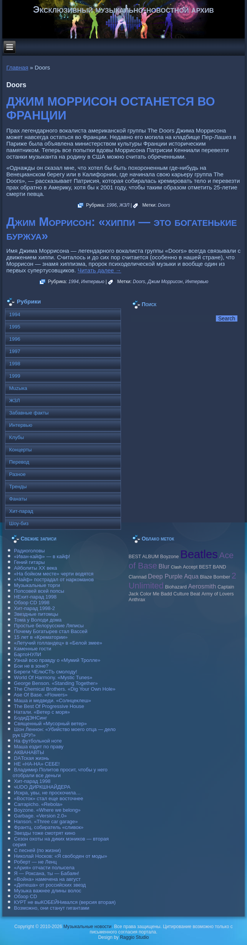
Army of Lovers (217, 594)
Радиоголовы (29, 551)
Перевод (19, 462)
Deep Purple (165, 576)
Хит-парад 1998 (32, 781)
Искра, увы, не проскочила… (47, 793)
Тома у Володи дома (37, 620)
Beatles (199, 554)
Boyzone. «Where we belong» (47, 810)
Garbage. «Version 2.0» (40, 816)
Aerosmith (202, 586)
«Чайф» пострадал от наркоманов (54, 579)
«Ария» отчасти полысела (44, 867)
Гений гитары (29, 562)
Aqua (191, 576)
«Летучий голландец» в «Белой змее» (58, 643)
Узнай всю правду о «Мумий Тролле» (57, 660)
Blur (164, 566)
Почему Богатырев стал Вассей (50, 631)
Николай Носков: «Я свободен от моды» (60, 856)
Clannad (138, 577)
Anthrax (137, 599)
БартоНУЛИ (27, 654)
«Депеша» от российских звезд (50, 885)
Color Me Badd (156, 594)
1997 (14, 351)
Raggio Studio (134, 937)
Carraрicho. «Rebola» (38, 804)
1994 (73, 281)
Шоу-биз (19, 523)
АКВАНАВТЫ (29, 752)
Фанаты (18, 499)
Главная (17, 67)
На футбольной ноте (37, 741)
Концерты (20, 450)
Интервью (92, 281)
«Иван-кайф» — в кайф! (42, 556)
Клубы (16, 437)
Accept (190, 567)
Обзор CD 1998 (31, 602)
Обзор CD (25, 896)
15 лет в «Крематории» (41, 637)
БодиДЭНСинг (30, 718)
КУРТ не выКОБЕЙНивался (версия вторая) (65, 902)
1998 (14, 363)
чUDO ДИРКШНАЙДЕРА (42, 787)
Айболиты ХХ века (35, 568)
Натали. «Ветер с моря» (42, 712)
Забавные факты (29, 413)
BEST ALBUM (144, 556)
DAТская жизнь (31, 758)
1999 (14, 376)
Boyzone (169, 556)
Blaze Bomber (215, 577)
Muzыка (18, 388)
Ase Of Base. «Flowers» (41, 695)
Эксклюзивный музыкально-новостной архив (123, 9)
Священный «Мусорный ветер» (50, 723)
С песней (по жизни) (37, 850)
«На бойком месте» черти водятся (53, 574)
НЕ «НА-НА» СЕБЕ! (37, 764)
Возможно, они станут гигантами (51, 908)
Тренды (18, 486)
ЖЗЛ (124, 205)
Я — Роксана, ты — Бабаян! (46, 873)
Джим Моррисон (165, 281)
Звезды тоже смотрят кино (44, 833)
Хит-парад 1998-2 (34, 608)
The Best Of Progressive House (49, 706)
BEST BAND (212, 567)
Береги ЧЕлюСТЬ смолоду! (45, 672)
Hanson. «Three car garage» (46, 821)
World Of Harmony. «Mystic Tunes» (53, 677)
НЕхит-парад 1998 (35, 597)
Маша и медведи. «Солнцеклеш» (52, 700)
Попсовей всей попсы (39, 591)
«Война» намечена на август (47, 879)
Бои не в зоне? (31, 666)
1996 (111, 205)
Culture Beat (186, 594)
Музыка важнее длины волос (47, 891)
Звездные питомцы (36, 614)
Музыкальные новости (87, 926)
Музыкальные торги (37, 585)
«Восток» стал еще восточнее (48, 798)
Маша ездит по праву (38, 746)
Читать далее (99, 270)
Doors (164, 205)
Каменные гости (32, 649)
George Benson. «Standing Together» (56, 683)
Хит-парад (21, 511)
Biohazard (176, 587)
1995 (14, 327)
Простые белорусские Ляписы (48, 625)
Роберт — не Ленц (35, 862)
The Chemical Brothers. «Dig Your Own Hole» (64, 689)
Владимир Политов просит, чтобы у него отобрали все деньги (60, 772)
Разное (17, 474)
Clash (176, 567)
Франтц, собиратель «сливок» (48, 827)
